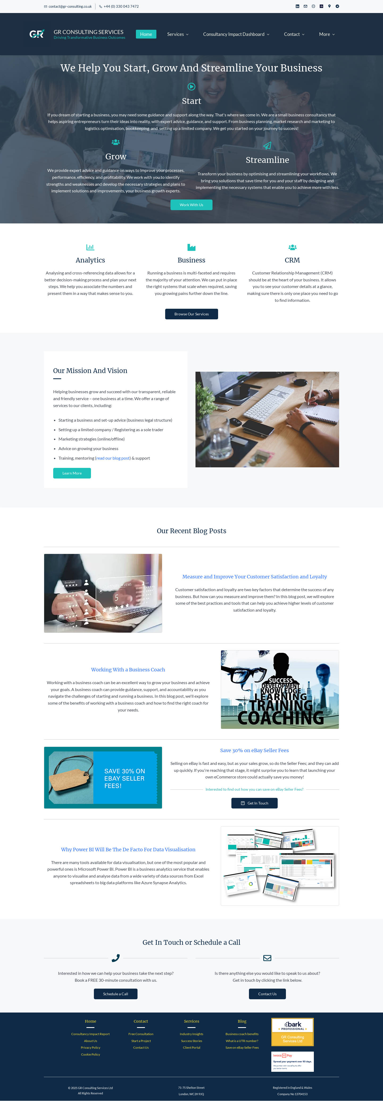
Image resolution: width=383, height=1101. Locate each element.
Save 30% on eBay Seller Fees (254, 751)
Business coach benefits (242, 1034)
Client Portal (191, 1048)
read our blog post (113, 458)
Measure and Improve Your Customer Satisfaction (241, 577)
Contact (141, 1021)
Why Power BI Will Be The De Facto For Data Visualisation (128, 850)
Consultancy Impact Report (90, 1034)
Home (90, 1021)
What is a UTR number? (242, 1041)
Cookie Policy (90, 1055)
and (304, 577)
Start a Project (141, 1041)
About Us (90, 1041)
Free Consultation (140, 1034)
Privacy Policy (90, 1048)
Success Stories (191, 1041)
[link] (267, 375)
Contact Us (141, 1048)
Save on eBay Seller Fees (242, 1048)
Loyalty (318, 577)
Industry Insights (191, 1034)
